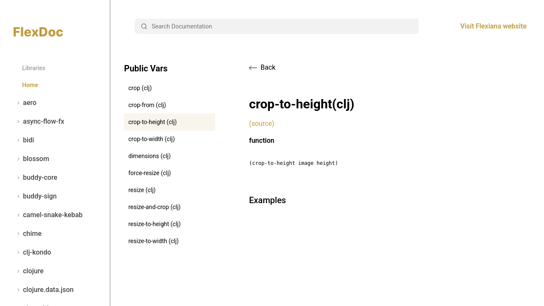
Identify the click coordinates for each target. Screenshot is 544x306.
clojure (29, 271)
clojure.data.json (44, 290)
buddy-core (35, 177)
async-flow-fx (39, 121)
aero (25, 103)
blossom (31, 159)
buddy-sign (35, 196)
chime (28, 234)
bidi (24, 140)
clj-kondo (32, 252)
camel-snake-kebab (48, 215)
